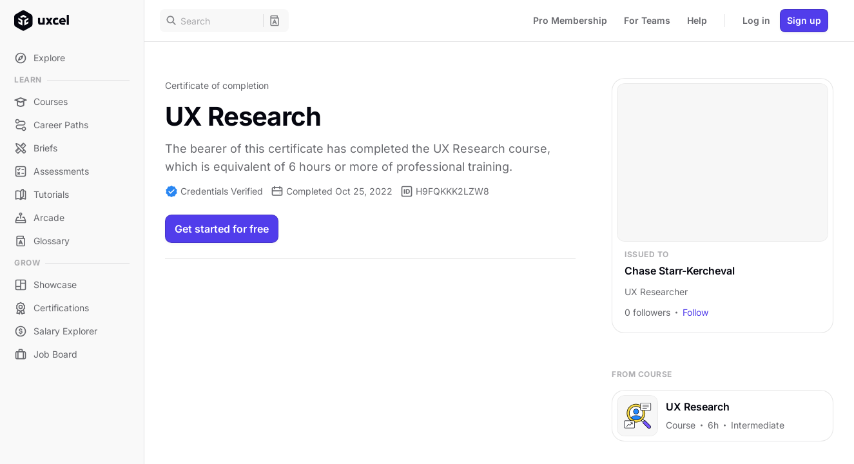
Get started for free (222, 228)
